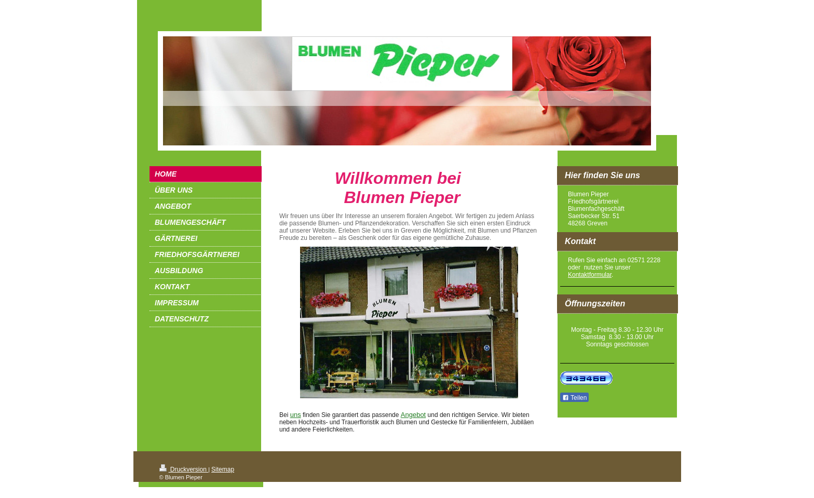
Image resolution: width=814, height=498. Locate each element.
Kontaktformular (590, 274)
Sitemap (222, 469)
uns (295, 415)
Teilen (574, 397)
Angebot (413, 415)
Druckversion (184, 469)
